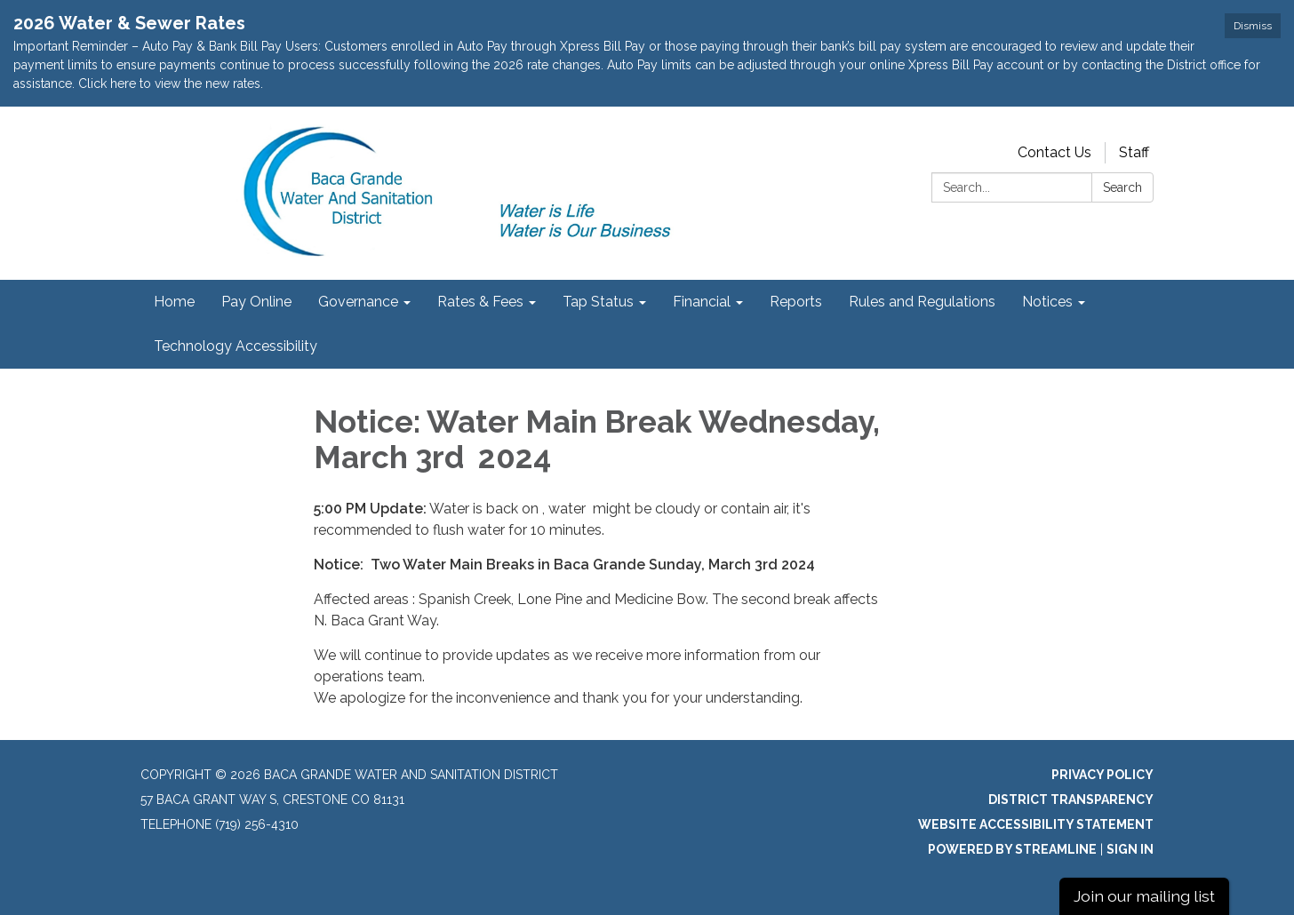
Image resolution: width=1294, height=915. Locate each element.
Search (1122, 187)
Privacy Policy (1102, 775)
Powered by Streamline (1012, 849)
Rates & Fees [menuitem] (480, 301)
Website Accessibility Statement (1036, 824)
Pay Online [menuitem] (256, 301)
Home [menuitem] (174, 301)
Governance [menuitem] (358, 301)
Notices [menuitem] (1047, 301)
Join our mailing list (1144, 896)
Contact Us (1054, 152)
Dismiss (1253, 26)
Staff (1134, 152)
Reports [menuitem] (796, 301)
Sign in (1130, 849)
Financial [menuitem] (702, 301)
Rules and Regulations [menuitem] (922, 301)
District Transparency (1071, 799)
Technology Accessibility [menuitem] (235, 346)
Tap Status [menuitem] (598, 301)
